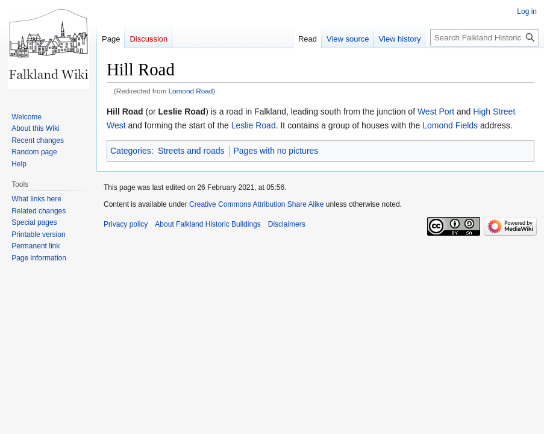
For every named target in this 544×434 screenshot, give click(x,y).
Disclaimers (286, 224)
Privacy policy (126, 224)
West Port (435, 111)
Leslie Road (253, 125)
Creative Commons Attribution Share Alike (256, 204)
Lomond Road (191, 91)
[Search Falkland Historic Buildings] (484, 37)
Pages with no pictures (276, 151)
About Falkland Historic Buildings (207, 224)
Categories (130, 151)
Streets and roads (191, 151)
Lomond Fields (450, 125)
